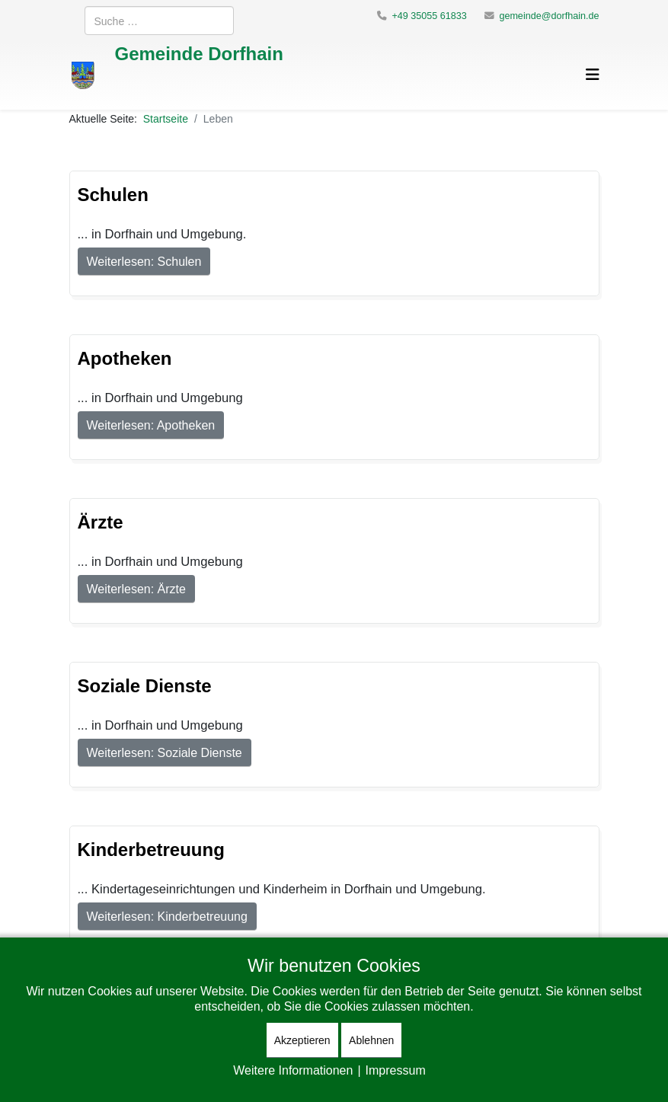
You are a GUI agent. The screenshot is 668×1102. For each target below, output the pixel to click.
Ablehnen (371, 1040)
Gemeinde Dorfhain (199, 52)
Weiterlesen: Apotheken (151, 425)
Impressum (396, 1070)
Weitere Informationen (293, 1070)
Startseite (165, 118)
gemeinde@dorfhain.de (549, 15)
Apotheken (125, 357)
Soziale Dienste (145, 685)
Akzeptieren (302, 1040)
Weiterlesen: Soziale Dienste (164, 752)
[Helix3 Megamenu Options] (592, 74)
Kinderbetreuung (151, 848)
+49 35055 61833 (429, 15)
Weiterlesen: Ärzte (136, 588)
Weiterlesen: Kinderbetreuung (167, 916)
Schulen (113, 193)
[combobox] (159, 20)
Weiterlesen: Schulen (144, 261)
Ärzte (100, 521)
